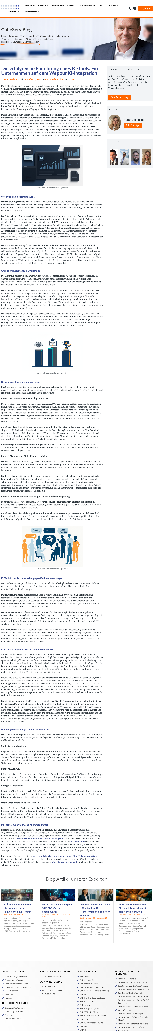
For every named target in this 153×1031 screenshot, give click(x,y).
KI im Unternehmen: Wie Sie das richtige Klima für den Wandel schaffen (133, 915)
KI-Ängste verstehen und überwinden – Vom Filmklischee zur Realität (18, 915)
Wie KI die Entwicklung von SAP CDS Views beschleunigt (57, 915)
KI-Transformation (54, 86)
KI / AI (71, 86)
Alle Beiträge (132, 132)
